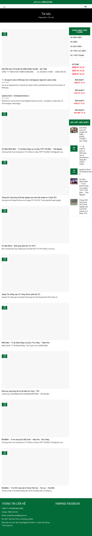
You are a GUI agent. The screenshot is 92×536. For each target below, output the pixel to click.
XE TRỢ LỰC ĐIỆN (78, 51)
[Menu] (5, 7)
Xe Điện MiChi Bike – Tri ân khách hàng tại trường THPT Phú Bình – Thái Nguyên (83, 187)
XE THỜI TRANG (77, 55)
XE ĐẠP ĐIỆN (75, 46)
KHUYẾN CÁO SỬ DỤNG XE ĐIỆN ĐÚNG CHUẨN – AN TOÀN (83, 134)
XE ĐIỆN (73, 42)
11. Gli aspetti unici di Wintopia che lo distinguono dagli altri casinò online (84, 155)
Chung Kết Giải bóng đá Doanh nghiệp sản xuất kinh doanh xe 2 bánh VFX (83, 206)
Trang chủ (42, 17)
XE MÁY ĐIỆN (76, 37)
